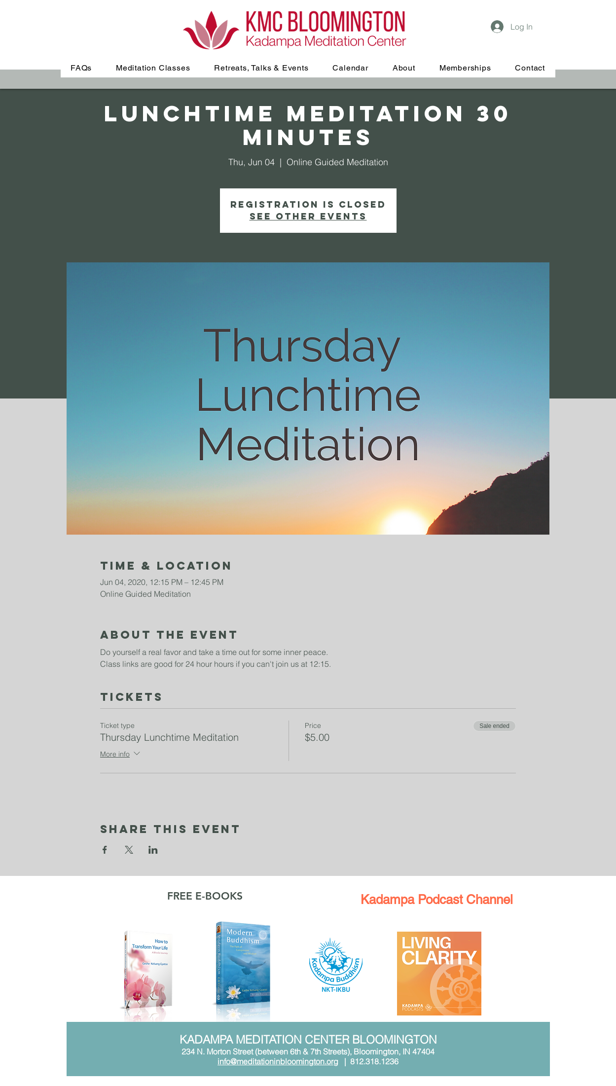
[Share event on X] (129, 850)
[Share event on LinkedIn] (153, 850)
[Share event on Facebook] (104, 850)
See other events (308, 216)
